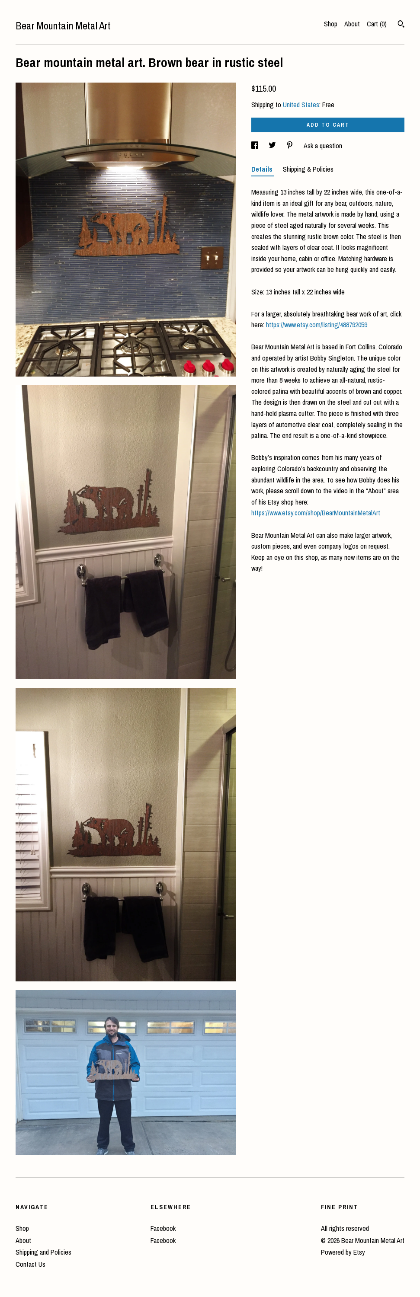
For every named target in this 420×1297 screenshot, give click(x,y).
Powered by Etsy (343, 1252)
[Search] (401, 25)
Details (262, 169)
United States (301, 104)
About (352, 24)
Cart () (377, 24)
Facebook (163, 1228)
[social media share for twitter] (273, 145)
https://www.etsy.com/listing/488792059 (316, 324)
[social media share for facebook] (255, 145)
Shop (330, 24)
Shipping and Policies (43, 1252)
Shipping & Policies (308, 169)
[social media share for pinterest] (290, 145)
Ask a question (323, 145)
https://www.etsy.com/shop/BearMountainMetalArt (315, 513)
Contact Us (30, 1264)
